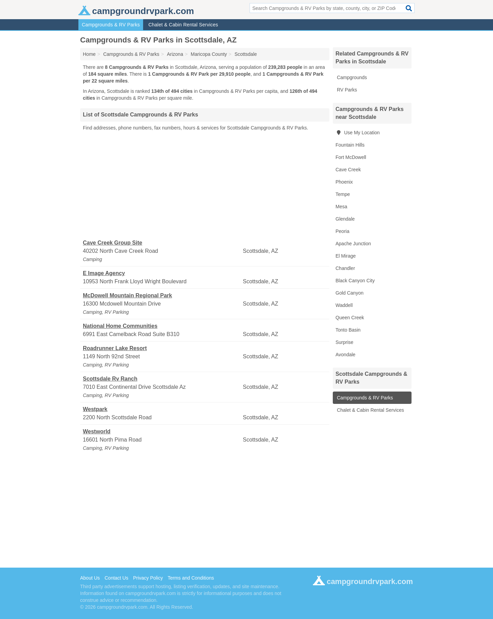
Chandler (345, 268)
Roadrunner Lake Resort (115, 348)
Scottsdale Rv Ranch (110, 379)
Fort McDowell (351, 157)
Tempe (343, 194)
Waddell (344, 305)
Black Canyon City (355, 280)
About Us (90, 578)
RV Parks (346, 89)
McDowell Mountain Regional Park (127, 295)
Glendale (345, 219)
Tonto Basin (348, 330)
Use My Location (358, 132)
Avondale (345, 354)
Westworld (97, 431)
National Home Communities (120, 326)
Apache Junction (353, 243)
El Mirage (346, 256)
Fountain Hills (350, 145)
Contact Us (116, 578)
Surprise (344, 342)
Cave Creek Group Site (112, 243)
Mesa (341, 206)
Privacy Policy (148, 578)
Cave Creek (348, 169)
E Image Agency (104, 273)
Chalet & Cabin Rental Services (183, 24)
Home (89, 54)
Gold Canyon (350, 293)
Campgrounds (351, 77)
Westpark (95, 409)
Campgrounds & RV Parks (111, 24)
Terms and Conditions (191, 578)
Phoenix (344, 182)
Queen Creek (350, 317)
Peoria (342, 231)
